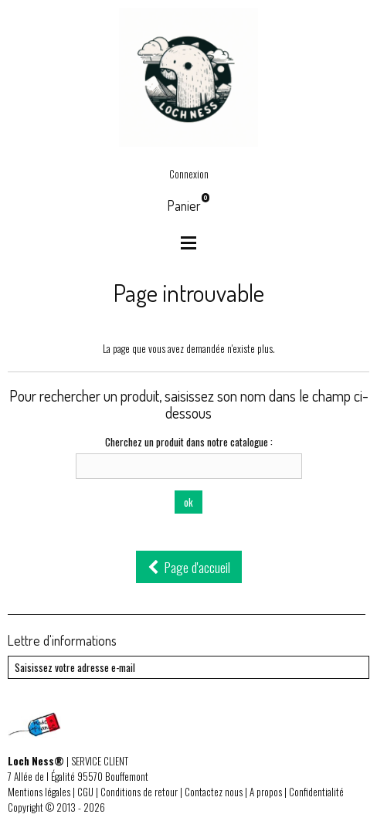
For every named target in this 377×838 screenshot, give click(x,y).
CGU (85, 791)
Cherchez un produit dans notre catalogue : (189, 442)
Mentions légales (39, 791)
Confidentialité (316, 791)
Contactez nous (214, 791)
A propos (266, 791)
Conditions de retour (139, 791)
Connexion (189, 174)
